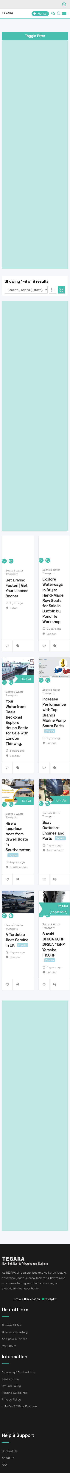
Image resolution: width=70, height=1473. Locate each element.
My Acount (9, 1345)
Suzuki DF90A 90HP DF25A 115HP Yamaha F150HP (53, 944)
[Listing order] (26, 290)
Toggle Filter (35, 36)
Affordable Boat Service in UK (17, 940)
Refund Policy (11, 1386)
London (52, 633)
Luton (14, 608)
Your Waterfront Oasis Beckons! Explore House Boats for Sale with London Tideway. (17, 722)
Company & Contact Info (18, 1372)
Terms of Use (11, 1379)
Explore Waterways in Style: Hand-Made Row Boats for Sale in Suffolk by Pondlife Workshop (52, 600)
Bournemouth (55, 850)
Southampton (19, 867)
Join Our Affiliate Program (19, 1406)
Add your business (14, 1339)
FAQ (4, 1464)
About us (8, 1458)
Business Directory (15, 1332)
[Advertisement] (35, 153)
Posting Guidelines (14, 1392)
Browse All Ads (12, 1325)
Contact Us (9, 1451)
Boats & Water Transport (14, 572)
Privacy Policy (11, 1399)
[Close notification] (64, 4)
